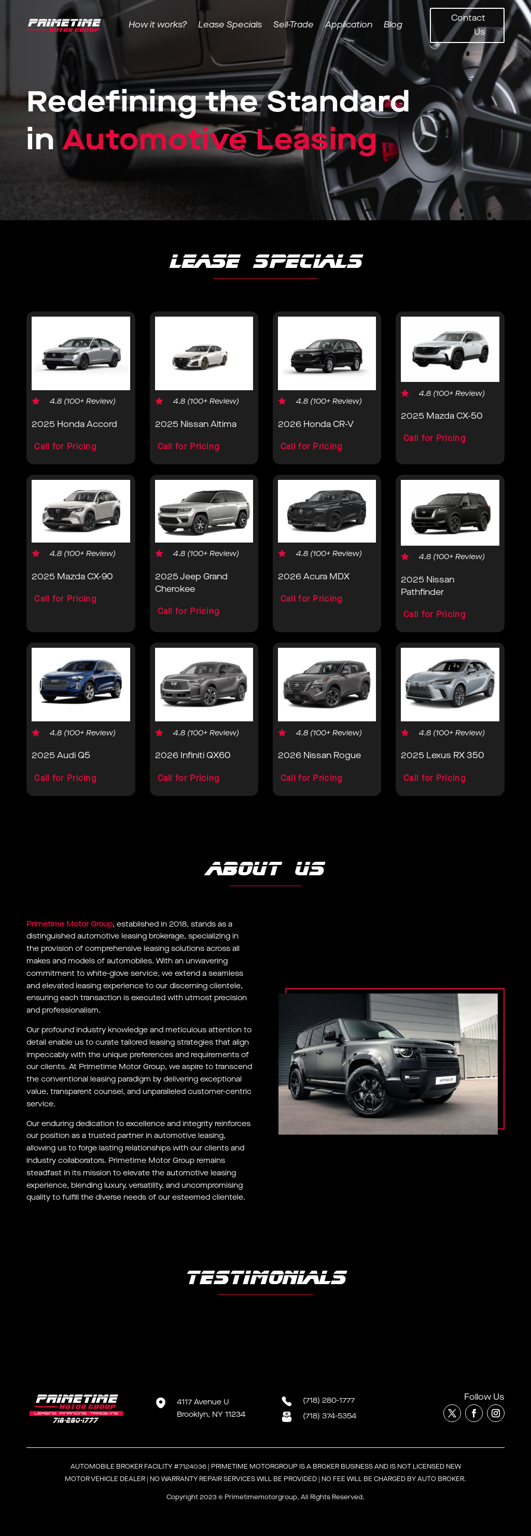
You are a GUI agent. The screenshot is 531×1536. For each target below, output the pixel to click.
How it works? (158, 26)
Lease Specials (230, 26)
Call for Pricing (65, 447)
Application (348, 26)
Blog (393, 26)
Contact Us (468, 25)
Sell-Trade (293, 26)
